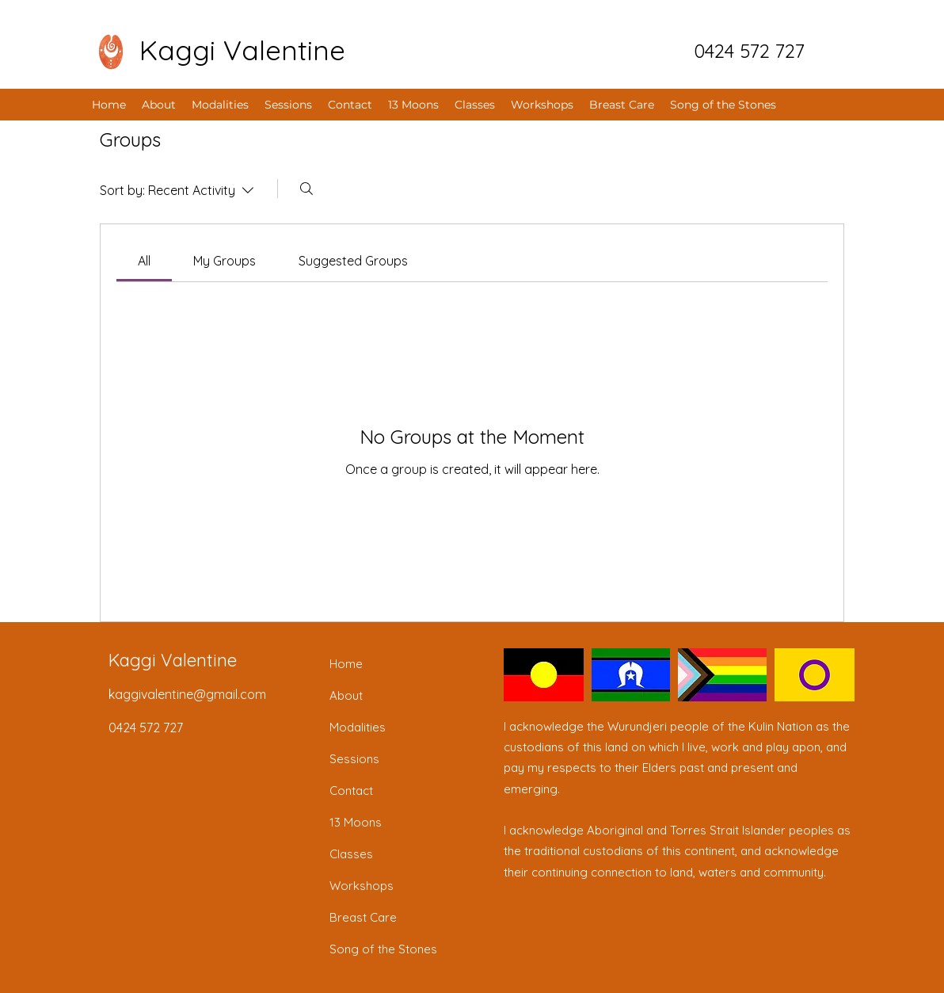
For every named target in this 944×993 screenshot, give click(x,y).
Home (346, 663)
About (346, 695)
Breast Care (363, 917)
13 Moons (355, 822)
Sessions (354, 758)
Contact (351, 790)
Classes (351, 853)
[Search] (306, 188)
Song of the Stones (383, 949)
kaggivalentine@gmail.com (187, 694)
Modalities (357, 727)
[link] (144, 261)
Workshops (361, 885)
